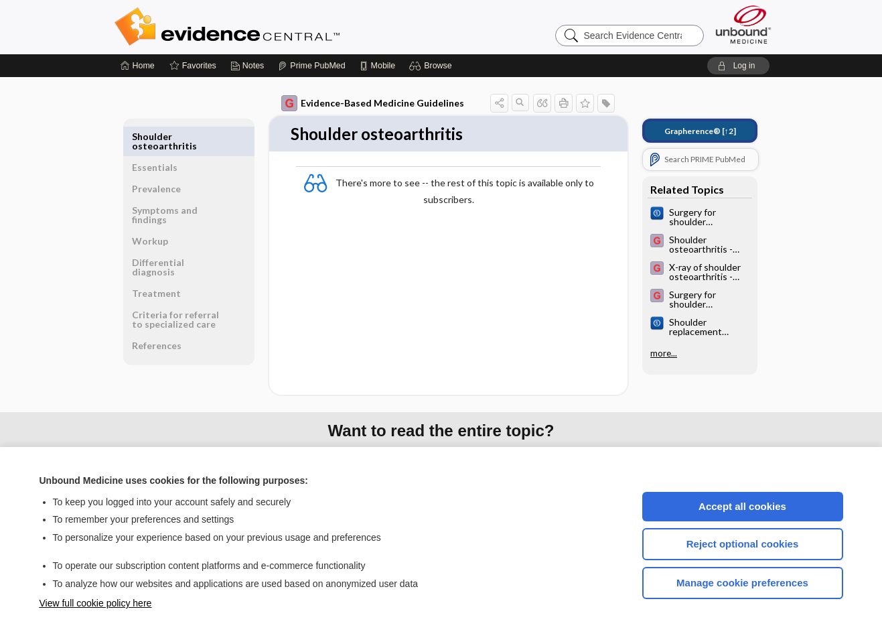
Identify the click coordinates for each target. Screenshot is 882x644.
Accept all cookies (742, 506)
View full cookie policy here (96, 603)
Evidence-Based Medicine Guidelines (372, 103)
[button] (432, 65)
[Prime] (311, 65)
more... (663, 353)
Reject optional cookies (742, 544)
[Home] (138, 65)
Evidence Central (280, 27)
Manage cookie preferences (742, 582)
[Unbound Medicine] (743, 24)
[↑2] (700, 131)
